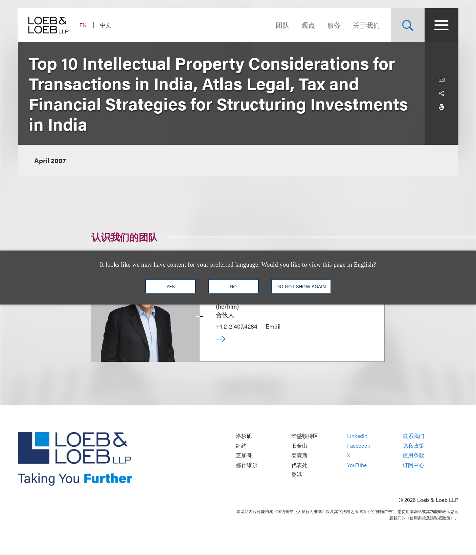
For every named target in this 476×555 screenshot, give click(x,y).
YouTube (357, 465)
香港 (296, 475)
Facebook (358, 445)
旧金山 (299, 445)
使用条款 (413, 455)
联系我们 (413, 436)
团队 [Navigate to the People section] (282, 25)
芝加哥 (244, 455)
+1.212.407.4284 (236, 326)
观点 (308, 25)
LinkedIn (357, 436)
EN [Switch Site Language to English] (83, 25)
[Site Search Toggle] (408, 25)
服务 (334, 25)
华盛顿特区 (304, 436)
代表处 (299, 465)
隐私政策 (413, 445)
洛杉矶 (244, 436)
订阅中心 (413, 465)
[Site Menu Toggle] (441, 25)
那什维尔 (246, 465)
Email (273, 326)
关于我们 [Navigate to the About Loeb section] (366, 25)
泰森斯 (299, 455)
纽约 (241, 445)
